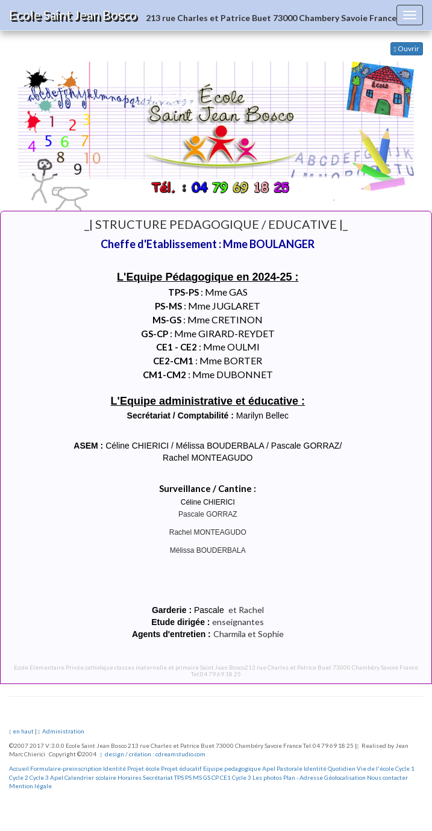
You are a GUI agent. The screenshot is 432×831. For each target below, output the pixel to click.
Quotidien (341, 768)
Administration (61, 731)
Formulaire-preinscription (66, 768)
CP (215, 777)
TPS (179, 777)
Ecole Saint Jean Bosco (73, 14)
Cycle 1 (405, 768)
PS (188, 777)
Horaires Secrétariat (145, 777)
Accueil (19, 768)
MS (197, 777)
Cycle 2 (18, 777)
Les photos (267, 777)
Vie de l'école (375, 768)
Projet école (143, 768)
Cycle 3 (39, 777)
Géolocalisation (345, 777)
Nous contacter (387, 777)
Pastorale (289, 768)
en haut (21, 731)
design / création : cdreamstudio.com (152, 754)
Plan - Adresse (303, 777)
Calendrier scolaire (90, 777)
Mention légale (30, 785)
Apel (268, 768)
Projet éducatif (181, 768)
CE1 (225, 777)
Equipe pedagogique (232, 768)
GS (206, 777)
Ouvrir (406, 48)
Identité (114, 768)
